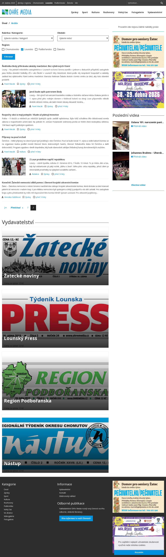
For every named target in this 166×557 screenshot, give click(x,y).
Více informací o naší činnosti (76, 518)
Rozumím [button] (139, 552)
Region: (6, 44)
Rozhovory (108, 12)
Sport (85, 12)
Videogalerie (9, 516)
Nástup (12, 463)
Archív (14, 23)
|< (5, 207)
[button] (146, 545)
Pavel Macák (9, 84)
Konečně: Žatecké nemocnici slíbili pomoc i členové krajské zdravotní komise (40, 182)
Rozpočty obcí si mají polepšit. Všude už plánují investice (30, 114)
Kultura (95, 12)
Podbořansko (59, 3)
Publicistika (8, 506)
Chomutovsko (38, 3)
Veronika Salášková (12, 197)
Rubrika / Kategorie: (12, 32)
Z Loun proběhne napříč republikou (47, 159)
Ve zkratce (8, 513)
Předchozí (17, 207)
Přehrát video (139, 126)
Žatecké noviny (21, 276)
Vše (76, 3)
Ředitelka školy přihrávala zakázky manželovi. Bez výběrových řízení (36, 66)
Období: (61, 32)
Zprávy (74, 12)
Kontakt (62, 493)
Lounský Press (20, 338)
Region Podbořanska (27, 401)
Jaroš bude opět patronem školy (46, 91)
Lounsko (49, 3)
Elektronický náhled (67, 496)
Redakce (36, 174)
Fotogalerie (138, 12)
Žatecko (70, 3)
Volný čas (123, 12)
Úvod (4, 23)
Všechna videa (138, 185)
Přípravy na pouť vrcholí (14, 137)
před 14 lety (35, 84)
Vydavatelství (155, 12)
